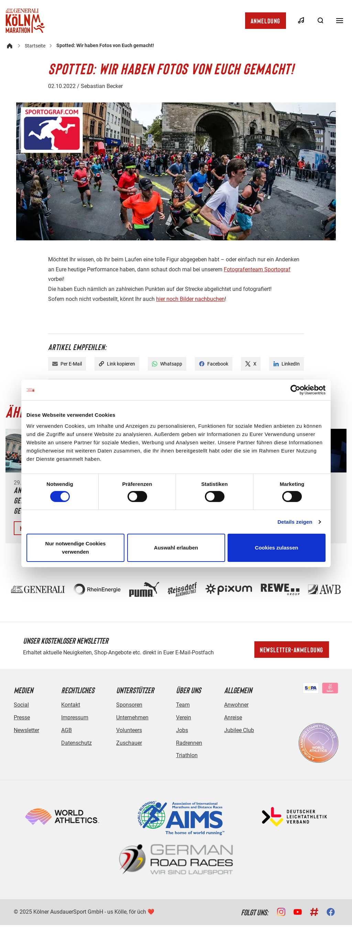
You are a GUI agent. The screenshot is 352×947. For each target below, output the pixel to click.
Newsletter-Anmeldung (291, 649)
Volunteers (129, 730)
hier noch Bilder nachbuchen (190, 299)
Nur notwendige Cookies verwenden (75, 548)
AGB (66, 730)
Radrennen (189, 743)
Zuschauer (129, 743)
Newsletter (26, 730)
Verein (183, 717)
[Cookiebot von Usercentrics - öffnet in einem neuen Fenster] (295, 390)
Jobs (182, 730)
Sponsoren (129, 704)
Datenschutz (76, 743)
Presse (22, 717)
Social (21, 704)
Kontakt (70, 704)
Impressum (74, 717)
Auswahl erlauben (176, 548)
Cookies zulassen (276, 548)
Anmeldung (265, 21)
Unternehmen (132, 717)
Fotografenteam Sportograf (257, 269)
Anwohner (236, 704)
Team (183, 704)
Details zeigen (294, 522)
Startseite (35, 45)
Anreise (233, 717)
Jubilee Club (239, 730)
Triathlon (187, 755)
